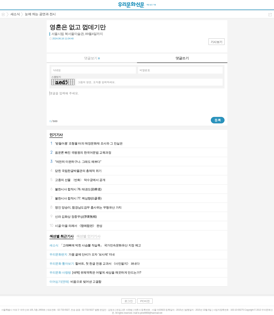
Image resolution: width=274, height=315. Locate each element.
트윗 (60, 46)
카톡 (68, 46)
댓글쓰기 (182, 58)
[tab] (61, 236)
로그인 (128, 301)
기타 (75, 46)
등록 (217, 120)
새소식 (15, 14)
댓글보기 (92, 58)
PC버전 (145, 301)
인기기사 (56, 135)
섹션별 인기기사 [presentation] (88, 236)
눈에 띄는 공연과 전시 (40, 14)
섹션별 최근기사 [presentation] (61, 236)
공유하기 (270, 14)
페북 (52, 46)
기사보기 (216, 42)
